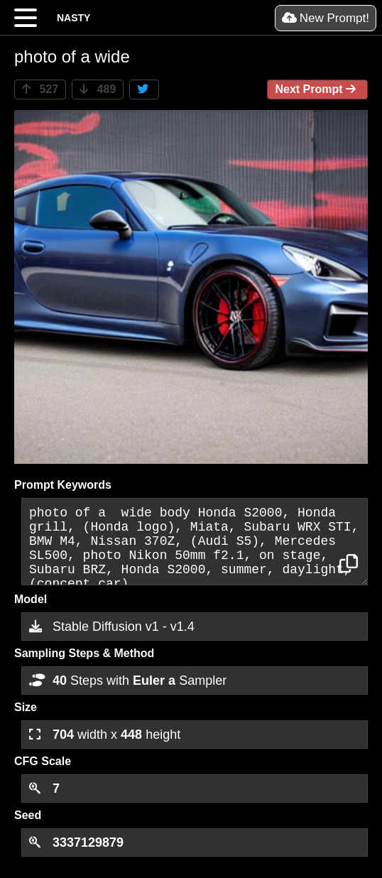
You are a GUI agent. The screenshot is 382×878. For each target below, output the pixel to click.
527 (40, 89)
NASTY (73, 17)
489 (98, 89)
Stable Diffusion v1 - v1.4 (112, 626)
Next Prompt (317, 89)
